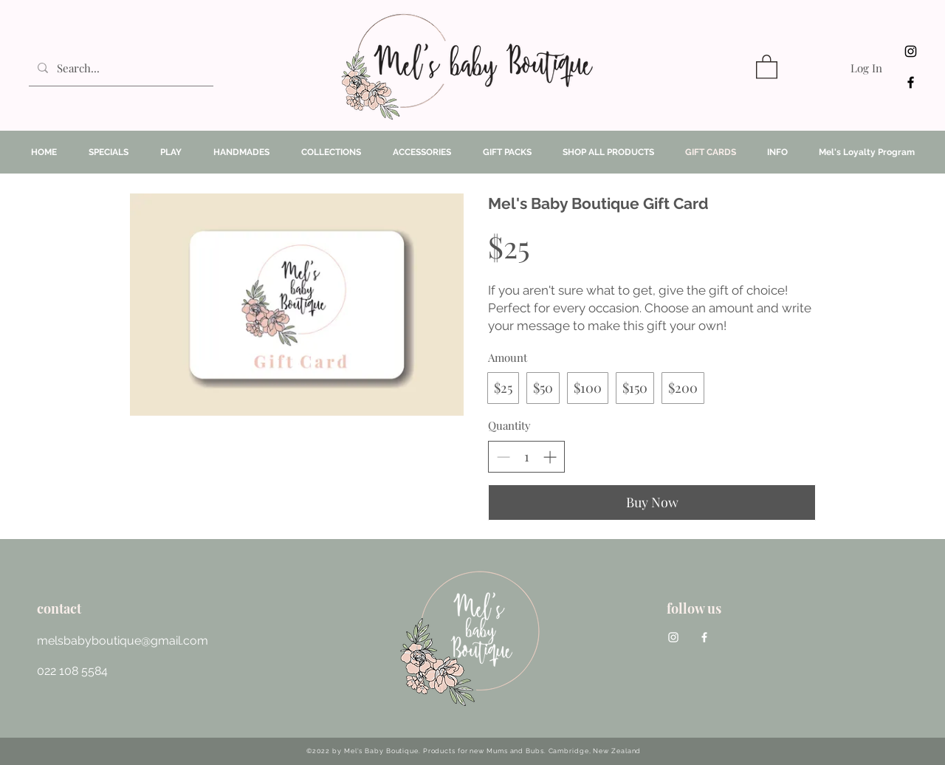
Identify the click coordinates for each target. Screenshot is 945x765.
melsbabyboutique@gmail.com (122, 641)
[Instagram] (910, 51)
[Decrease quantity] (503, 457)
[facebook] (910, 82)
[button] (766, 66)
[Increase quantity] (550, 457)
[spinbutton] (526, 456)
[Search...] (119, 68)
